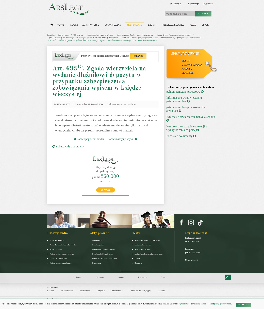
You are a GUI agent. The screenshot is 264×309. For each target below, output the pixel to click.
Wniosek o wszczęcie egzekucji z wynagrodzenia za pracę (186, 128)
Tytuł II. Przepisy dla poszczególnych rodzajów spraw (70, 37)
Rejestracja (193, 3)
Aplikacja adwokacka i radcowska (147, 240)
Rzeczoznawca (117, 290)
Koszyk (175, 3)
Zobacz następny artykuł (122, 139)
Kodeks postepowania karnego (61, 263)
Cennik (74, 25)
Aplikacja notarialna (142, 249)
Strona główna (64, 35)
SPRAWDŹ (138, 56)
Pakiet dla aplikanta (57, 240)
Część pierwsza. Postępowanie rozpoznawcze (135, 35)
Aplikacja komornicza (143, 245)
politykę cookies (206, 304)
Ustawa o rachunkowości (59, 258)
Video (192, 25)
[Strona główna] (51, 25)
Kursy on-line (90, 25)
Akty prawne (134, 25)
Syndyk (137, 258)
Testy (60, 25)
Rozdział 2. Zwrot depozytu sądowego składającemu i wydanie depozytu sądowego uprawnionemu (161, 37)
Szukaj (203, 14)
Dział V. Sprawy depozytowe (106, 37)
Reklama (100, 277)
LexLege (188, 72)
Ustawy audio (113, 25)
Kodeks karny (97, 240)
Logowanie (208, 3)
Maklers (161, 290)
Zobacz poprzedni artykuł (89, 139)
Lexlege (50, 290)
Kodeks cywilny (56, 249)
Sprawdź (105, 189)
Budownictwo (67, 290)
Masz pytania (191, 260)
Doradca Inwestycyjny (141, 290)
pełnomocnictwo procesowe (185, 91)
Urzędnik (100, 290)
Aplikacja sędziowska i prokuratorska (148, 254)
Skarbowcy (85, 290)
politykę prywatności (222, 304)
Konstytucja (96, 263)
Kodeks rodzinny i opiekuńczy (103, 249)
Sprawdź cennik (186, 53)
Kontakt (121, 277)
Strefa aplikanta (173, 25)
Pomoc (79, 277)
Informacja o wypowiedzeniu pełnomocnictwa (184, 99)
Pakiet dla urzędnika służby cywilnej (63, 245)
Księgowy (138, 263)
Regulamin (142, 277)
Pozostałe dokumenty (181, 136)
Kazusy (152, 25)
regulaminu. (183, 304)
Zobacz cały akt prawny (68, 146)
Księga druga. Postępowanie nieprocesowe (174, 35)
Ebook (205, 25)
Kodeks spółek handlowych (102, 254)
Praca (163, 277)
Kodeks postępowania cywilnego (100, 35)
